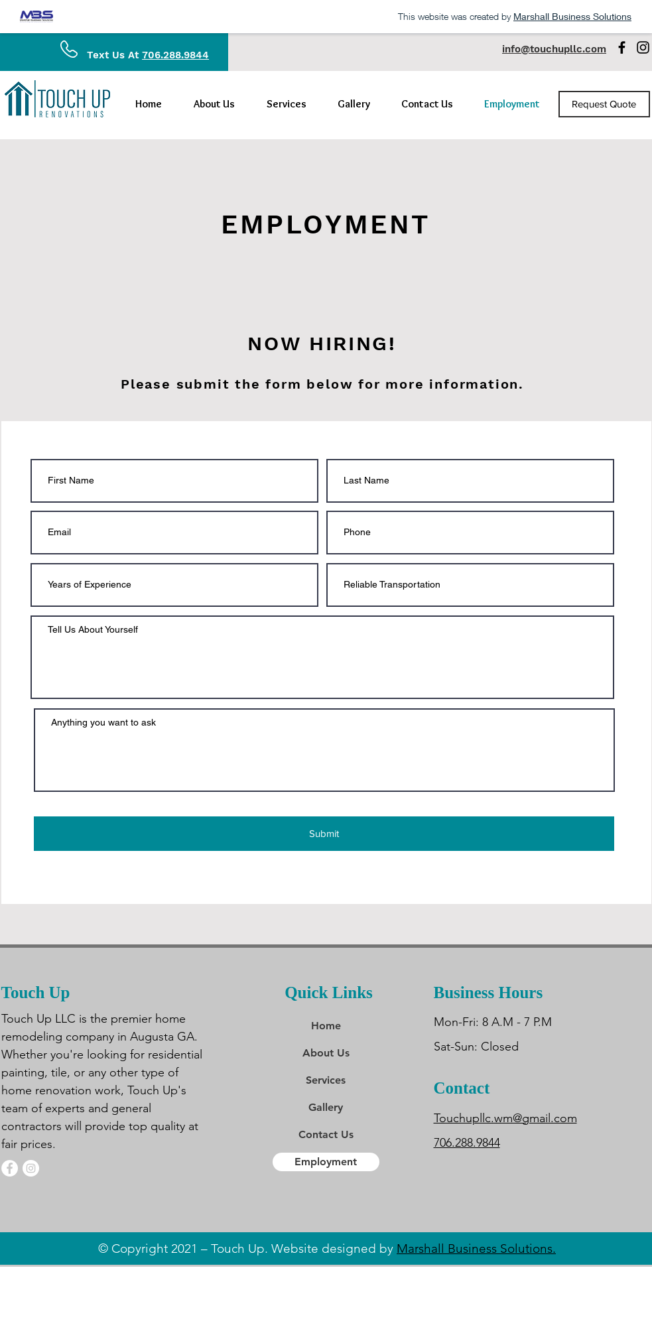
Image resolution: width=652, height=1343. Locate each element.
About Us (326, 1053)
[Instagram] (643, 47)
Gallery (325, 1107)
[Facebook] (622, 47)
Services (326, 1080)
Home (326, 1025)
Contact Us (326, 1134)
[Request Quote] (604, 104)
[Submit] (324, 833)
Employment (325, 1161)
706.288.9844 (175, 55)
